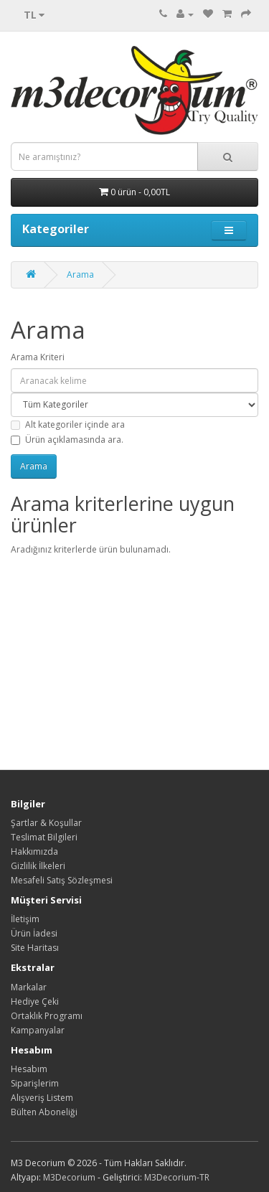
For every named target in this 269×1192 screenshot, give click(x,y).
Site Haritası (35, 948)
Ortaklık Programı (46, 1016)
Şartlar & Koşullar (46, 823)
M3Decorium (69, 1177)
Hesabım (29, 1069)
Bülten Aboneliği (44, 1112)
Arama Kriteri (38, 357)
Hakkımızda (34, 851)
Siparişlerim (35, 1083)
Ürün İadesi (34, 933)
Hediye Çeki (35, 1001)
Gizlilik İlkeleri (38, 866)
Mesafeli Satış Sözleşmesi (62, 880)
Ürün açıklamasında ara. (67, 439)
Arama (80, 274)
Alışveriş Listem (42, 1098)
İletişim (25, 919)
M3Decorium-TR (176, 1177)
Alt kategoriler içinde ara (68, 424)
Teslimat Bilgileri (44, 837)
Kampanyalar (38, 1030)
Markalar (29, 987)
